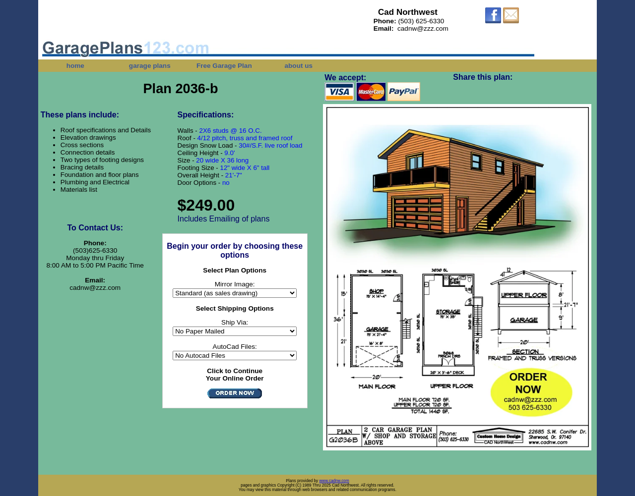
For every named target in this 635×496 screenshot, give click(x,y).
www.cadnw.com (334, 481)
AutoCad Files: (235, 346)
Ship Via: (234, 322)
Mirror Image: (235, 284)
